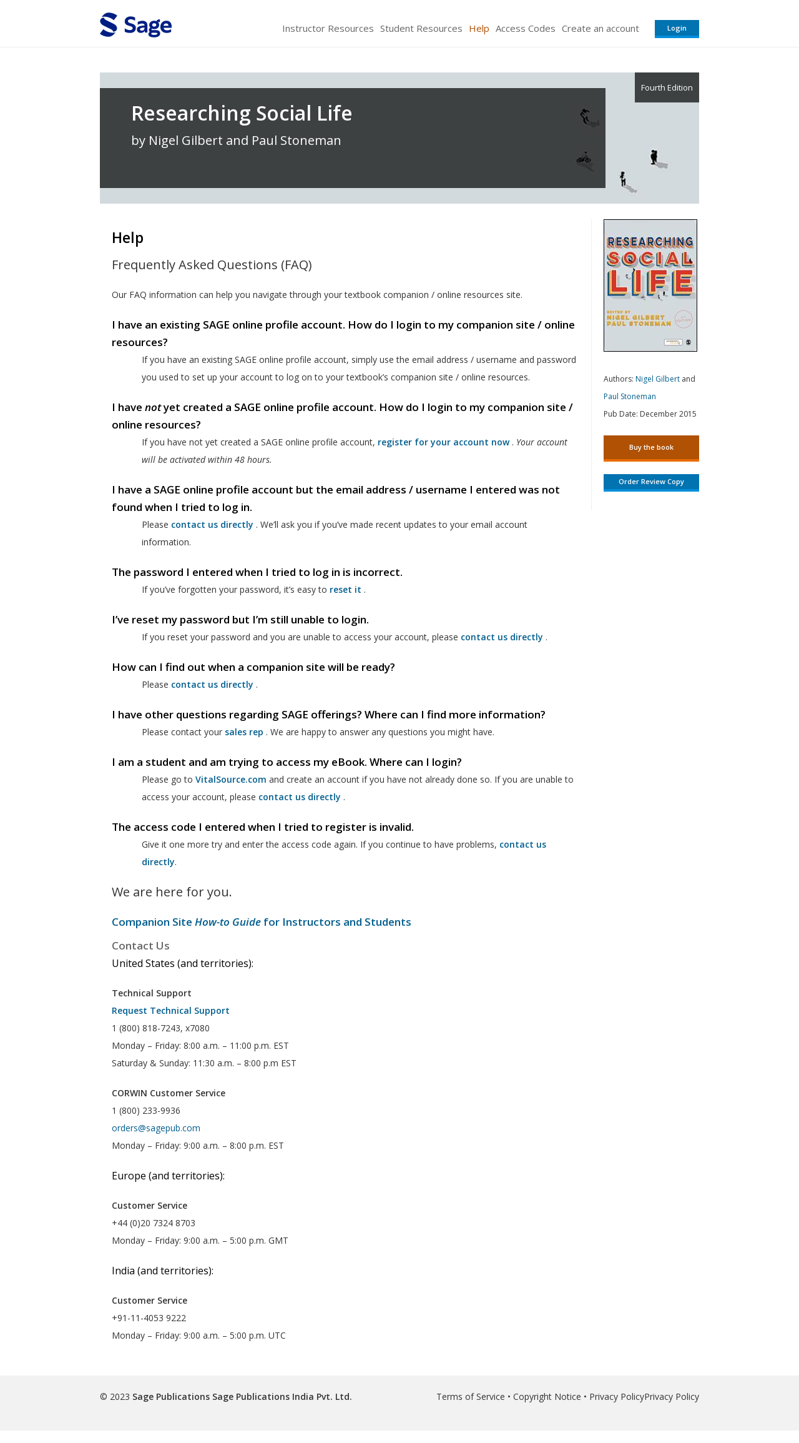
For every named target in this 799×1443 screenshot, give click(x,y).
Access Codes (526, 28)
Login (677, 27)
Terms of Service (470, 1396)
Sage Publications (171, 1396)
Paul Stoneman (630, 396)
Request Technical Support (171, 1010)
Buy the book (651, 447)
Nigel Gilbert (657, 379)
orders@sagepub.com (156, 1128)
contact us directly (299, 797)
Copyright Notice (547, 1396)
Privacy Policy (616, 1396)
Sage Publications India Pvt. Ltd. (281, 1396)
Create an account (600, 28)
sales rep (244, 732)
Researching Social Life (242, 113)
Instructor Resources (328, 28)
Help (479, 28)
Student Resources (421, 28)
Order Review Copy (651, 481)
